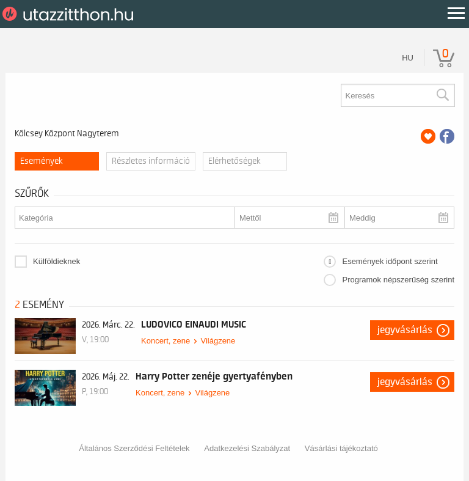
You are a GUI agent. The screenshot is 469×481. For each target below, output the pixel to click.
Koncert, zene (165, 340)
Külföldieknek (56, 261)
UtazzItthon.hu (70, 14)
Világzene (217, 340)
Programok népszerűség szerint (398, 279)
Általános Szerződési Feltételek (134, 448)
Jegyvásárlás (404, 330)
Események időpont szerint (389, 261)
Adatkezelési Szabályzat (247, 448)
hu (407, 57)
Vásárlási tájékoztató (341, 448)
